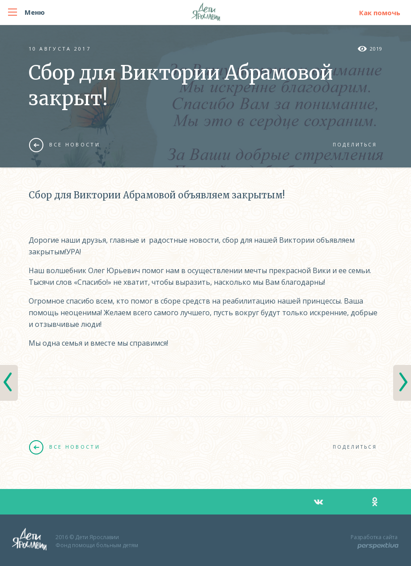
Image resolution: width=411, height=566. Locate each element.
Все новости (64, 145)
